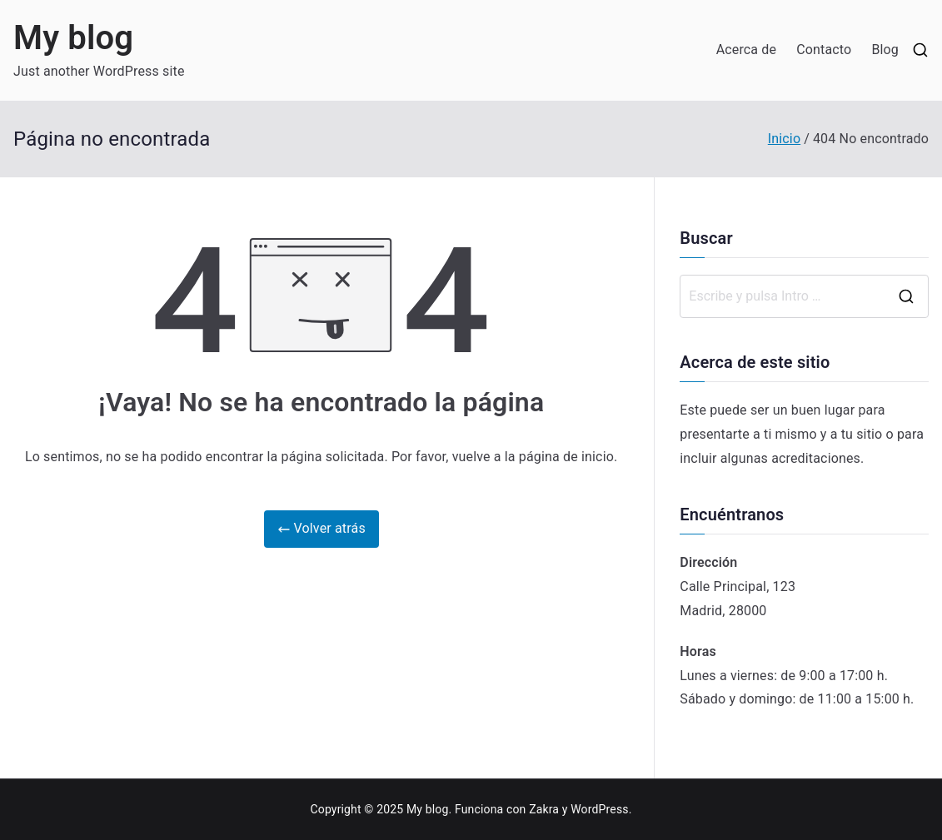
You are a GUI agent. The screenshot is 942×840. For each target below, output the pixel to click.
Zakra (544, 809)
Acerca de (746, 49)
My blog (73, 37)
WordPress (599, 809)
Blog (885, 49)
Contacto (823, 49)
